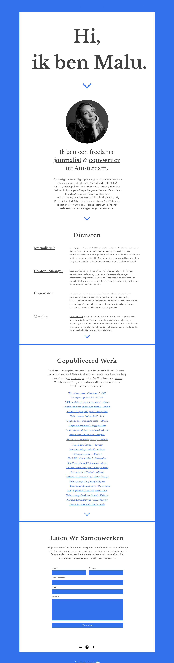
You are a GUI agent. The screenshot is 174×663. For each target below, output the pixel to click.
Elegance (77, 382)
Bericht (54, 597)
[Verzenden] (87, 625)
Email (54, 587)
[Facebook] (93, 647)
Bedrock (132, 261)
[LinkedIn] (80, 647)
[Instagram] (87, 647)
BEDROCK (54, 374)
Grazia (118, 378)
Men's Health (118, 261)
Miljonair (99, 382)
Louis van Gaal (76, 316)
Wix (98, 661)
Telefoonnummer (58, 578)
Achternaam (93, 568)
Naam (54, 568)
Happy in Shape (76, 378)
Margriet (74, 261)
